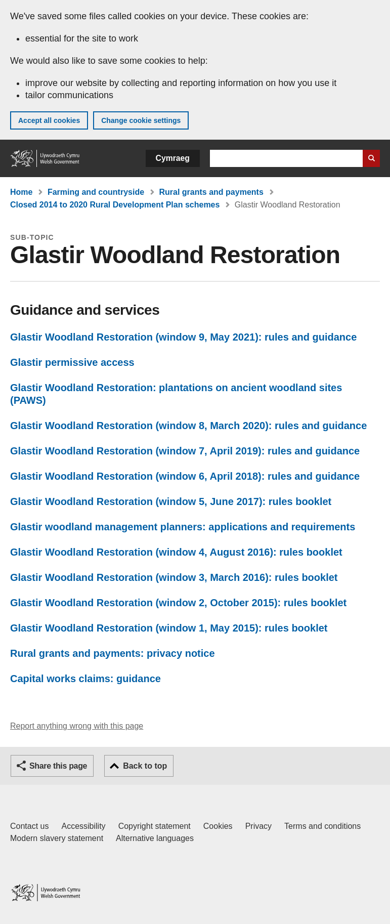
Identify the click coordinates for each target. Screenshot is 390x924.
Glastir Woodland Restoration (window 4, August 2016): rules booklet (176, 552)
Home (21, 192)
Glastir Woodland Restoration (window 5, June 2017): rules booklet (170, 501)
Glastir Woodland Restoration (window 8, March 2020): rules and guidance (188, 425)
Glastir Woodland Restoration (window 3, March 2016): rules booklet (174, 577)
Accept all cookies (49, 120)
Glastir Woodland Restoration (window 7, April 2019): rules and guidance (185, 450)
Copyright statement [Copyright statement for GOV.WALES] (154, 826)
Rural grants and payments (211, 192)
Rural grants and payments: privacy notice (112, 653)
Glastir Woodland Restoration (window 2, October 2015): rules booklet (178, 602)
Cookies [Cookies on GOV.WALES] (218, 826)
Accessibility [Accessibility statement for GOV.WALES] (83, 826)
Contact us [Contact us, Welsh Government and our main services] (29, 826)
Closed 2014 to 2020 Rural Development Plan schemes (115, 204)
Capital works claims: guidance (85, 678)
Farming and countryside (96, 192)
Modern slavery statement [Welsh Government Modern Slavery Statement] (56, 838)
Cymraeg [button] (173, 158)
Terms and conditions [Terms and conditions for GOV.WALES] (322, 826)
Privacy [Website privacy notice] (258, 826)
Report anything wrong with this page (76, 726)
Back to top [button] (145, 766)
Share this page (58, 766)
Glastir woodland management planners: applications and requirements (182, 526)
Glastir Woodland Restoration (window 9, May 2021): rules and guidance (183, 337)
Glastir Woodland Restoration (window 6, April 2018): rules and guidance (185, 476)
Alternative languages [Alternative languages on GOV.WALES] (155, 838)
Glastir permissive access (72, 362)
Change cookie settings (141, 120)
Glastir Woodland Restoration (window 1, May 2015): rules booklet (169, 628)
